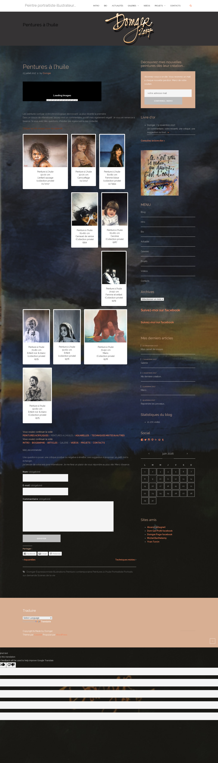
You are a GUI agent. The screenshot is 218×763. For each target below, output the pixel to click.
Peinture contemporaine (79, 571)
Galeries (132, 6)
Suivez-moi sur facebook (160, 310)
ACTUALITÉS (117, 6)
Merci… (144, 390)
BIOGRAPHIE (38, 443)
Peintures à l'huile (102, 571)
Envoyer (41, 538)
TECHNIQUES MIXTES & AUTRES (108, 435)
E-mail (32, 485)
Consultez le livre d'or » (153, 140)
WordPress (61, 635)
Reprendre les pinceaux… (153, 404)
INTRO (96, 6)
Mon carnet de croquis (152, 349)
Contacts (175, 6)
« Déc (149, 454)
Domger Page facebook (159, 534)
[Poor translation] (11, 665)
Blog (143, 212)
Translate (43, 621)
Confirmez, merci (163, 101)
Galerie (144, 363)
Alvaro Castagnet (156, 527)
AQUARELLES (82, 435)
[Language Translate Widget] (37, 617)
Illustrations (59, 571)
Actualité (145, 241)
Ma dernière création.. (151, 376)
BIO (105, 6)
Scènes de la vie (46, 575)
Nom (31, 472)
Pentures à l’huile (46, 66)
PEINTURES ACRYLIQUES (35, 435)
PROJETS (85, 443)
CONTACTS (99, 443)
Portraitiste (117, 571)
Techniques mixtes (125, 559)
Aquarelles (29, 559)
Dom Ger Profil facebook (160, 531)
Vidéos (147, 6)
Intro (143, 222)
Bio (142, 232)
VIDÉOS (74, 443)
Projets (159, 6)
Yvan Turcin (153, 541)
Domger (47, 73)
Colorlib (38, 635)
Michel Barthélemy (157, 538)
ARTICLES (52, 443)
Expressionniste (44, 571)
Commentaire (36, 499)
